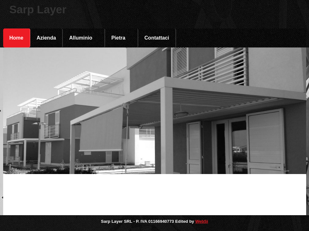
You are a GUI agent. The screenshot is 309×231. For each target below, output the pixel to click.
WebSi (201, 221)
